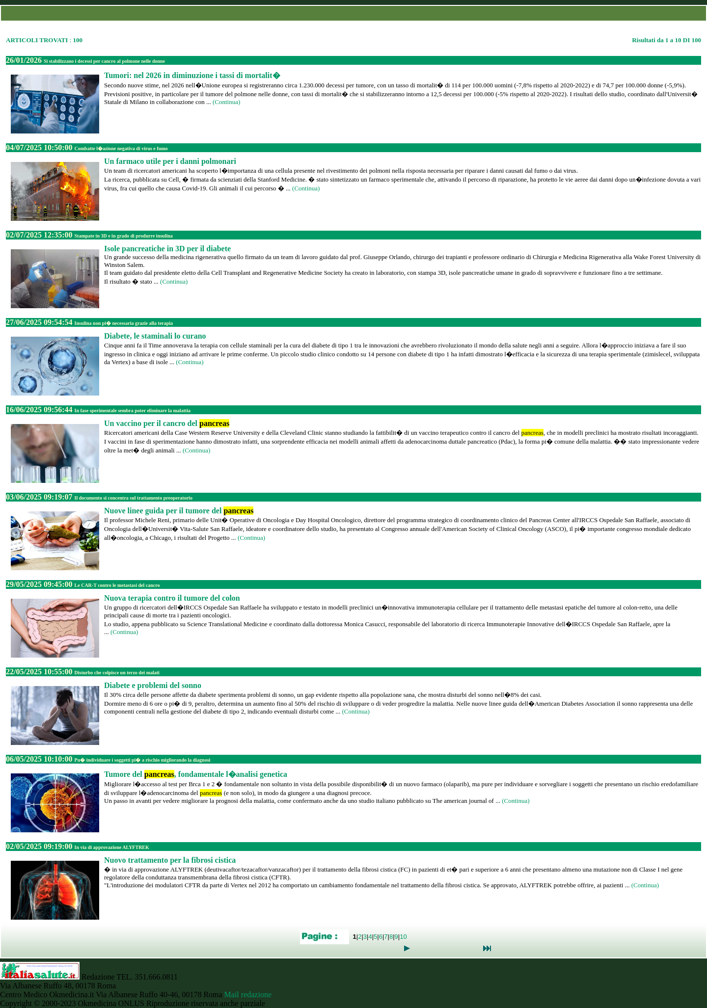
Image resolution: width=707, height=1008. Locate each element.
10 (403, 936)
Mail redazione (248, 994)
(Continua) (226, 102)
